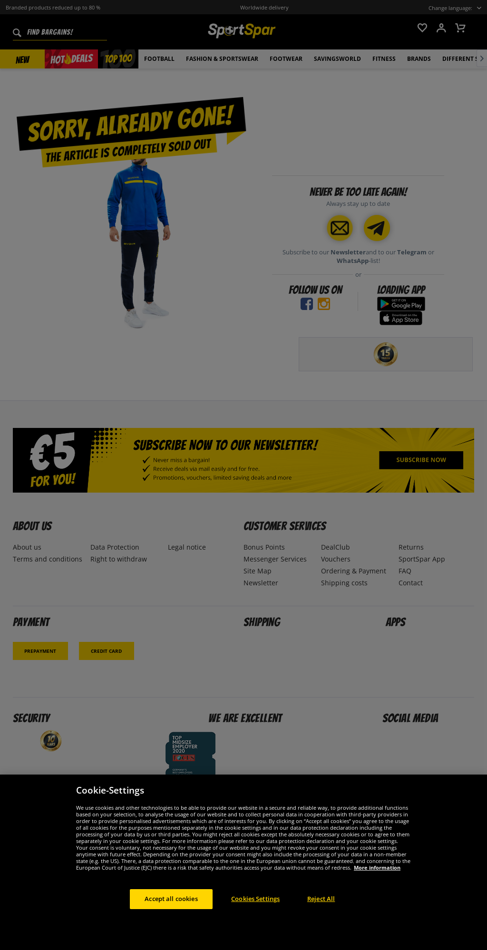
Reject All (321, 898)
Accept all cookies (171, 898)
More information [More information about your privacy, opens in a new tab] (377, 867)
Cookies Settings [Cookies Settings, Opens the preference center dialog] (255, 898)
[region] (243, 862)
